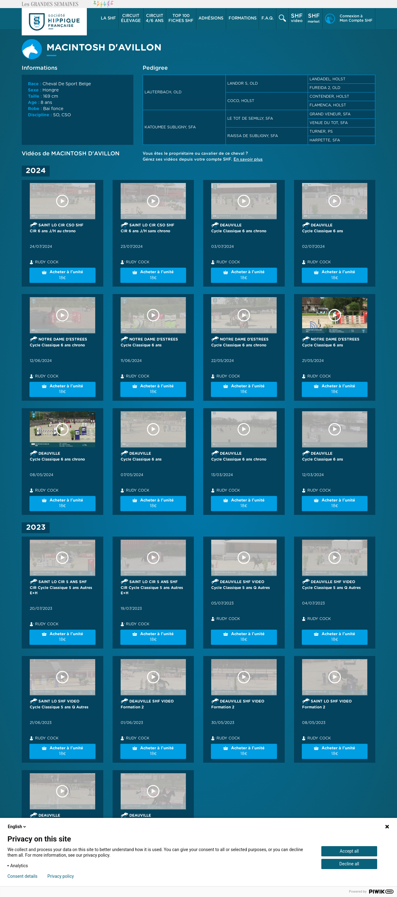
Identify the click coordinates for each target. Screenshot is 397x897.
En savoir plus (248, 160)
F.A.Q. (267, 18)
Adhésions (210, 18)
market (314, 18)
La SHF (108, 18)
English (17, 826)
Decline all (349, 863)
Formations (242, 18)
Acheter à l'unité (62, 275)
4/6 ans (154, 18)
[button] (108, 18)
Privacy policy (60, 876)
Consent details (22, 876)
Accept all (349, 851)
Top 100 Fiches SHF (181, 18)
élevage (131, 18)
